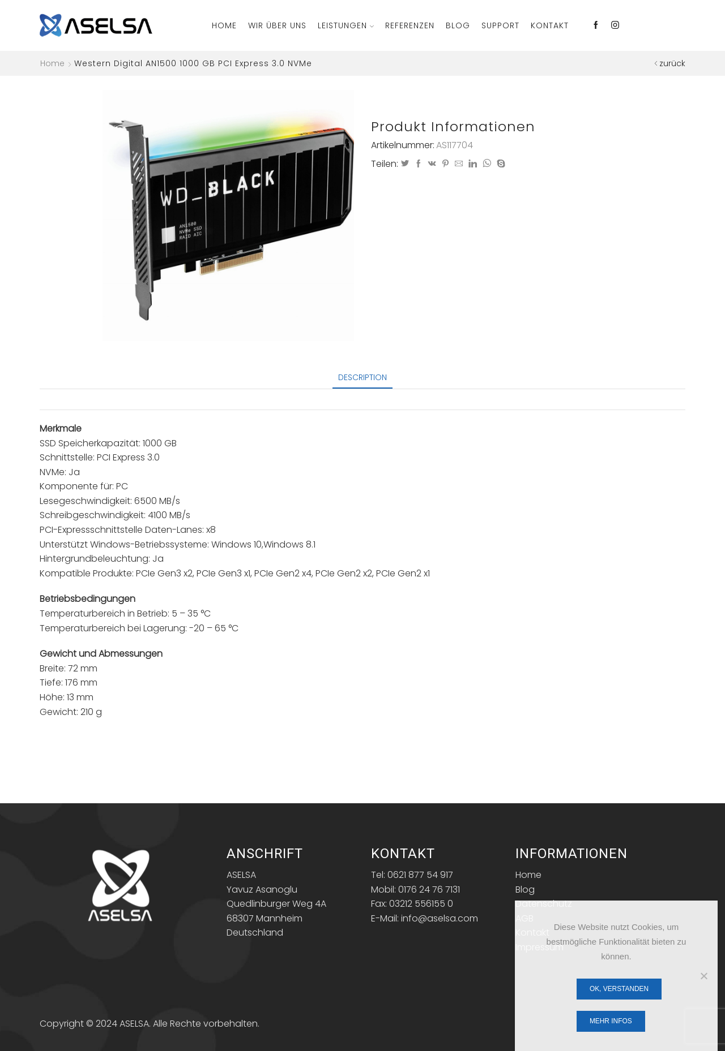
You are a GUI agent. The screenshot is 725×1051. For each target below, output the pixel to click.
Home (224, 25)
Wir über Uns (277, 25)
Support (500, 25)
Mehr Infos (611, 1021)
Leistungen (346, 25)
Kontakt (550, 25)
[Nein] (703, 975)
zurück (672, 63)
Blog (458, 25)
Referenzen (409, 25)
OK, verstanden (619, 989)
